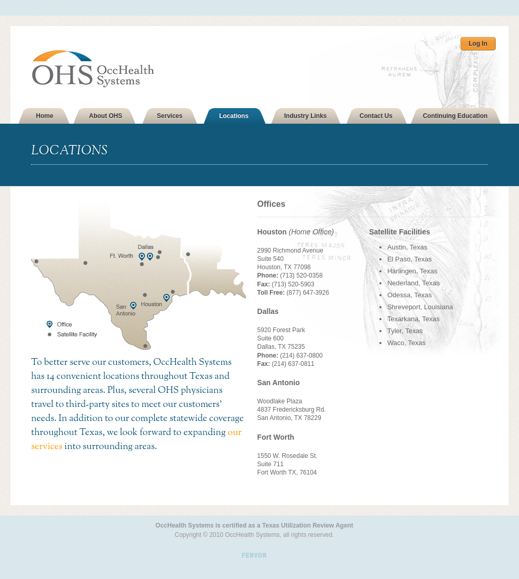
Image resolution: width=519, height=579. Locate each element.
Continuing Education (455, 116)
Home (44, 116)
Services (169, 116)
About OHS (105, 116)
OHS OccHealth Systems (108, 69)
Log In (478, 43)
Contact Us (376, 116)
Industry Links (305, 116)
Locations (234, 116)
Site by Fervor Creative (254, 548)
